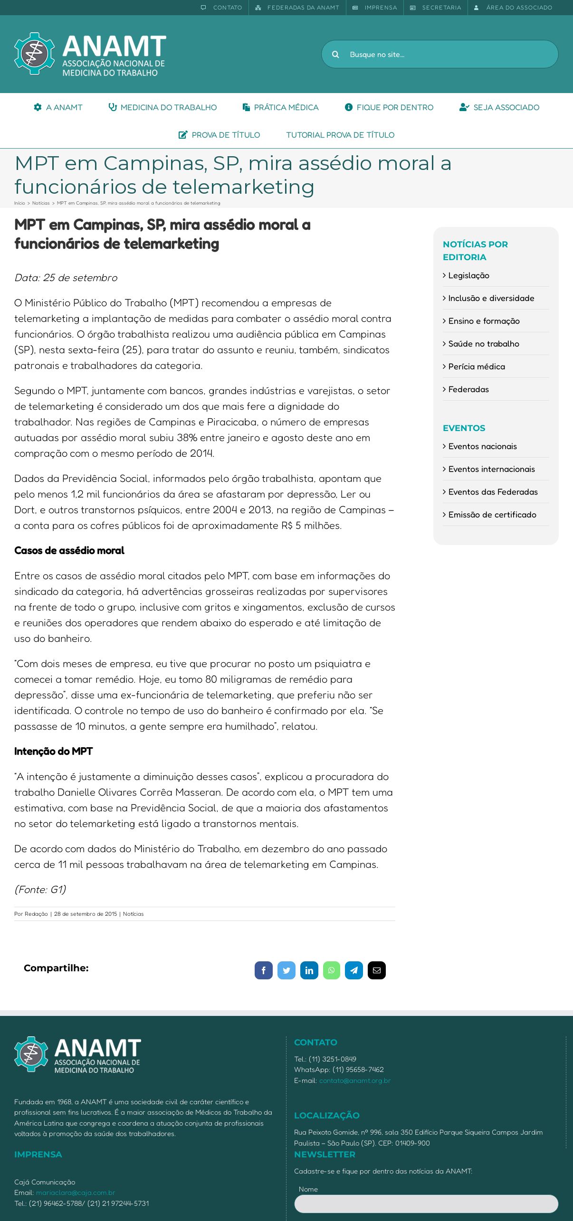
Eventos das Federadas (493, 491)
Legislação (469, 275)
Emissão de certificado (492, 514)
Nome (308, 1188)
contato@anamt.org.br (355, 1080)
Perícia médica (477, 366)
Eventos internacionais (492, 468)
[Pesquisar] (335, 54)
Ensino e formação (484, 320)
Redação (36, 913)
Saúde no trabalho (484, 343)
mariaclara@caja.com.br (75, 1192)
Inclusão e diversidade (492, 297)
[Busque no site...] (440, 54)
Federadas (469, 389)
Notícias (133, 913)
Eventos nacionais (483, 446)
